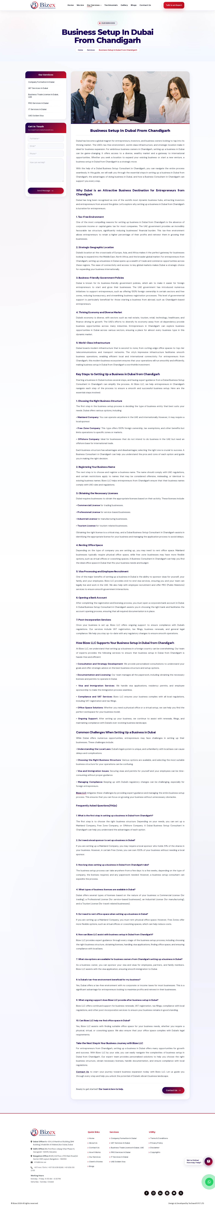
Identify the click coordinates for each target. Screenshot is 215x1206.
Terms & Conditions (159, 1138)
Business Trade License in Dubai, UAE (46, 95)
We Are (80, 5)
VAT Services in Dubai (46, 88)
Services (91, 50)
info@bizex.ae (38, 1162)
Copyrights (155, 1152)
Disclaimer (154, 1147)
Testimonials (111, 5)
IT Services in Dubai (46, 109)
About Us (93, 1143)
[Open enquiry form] (209, 1161)
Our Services (95, 1157)
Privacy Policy (156, 1143)
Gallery (124, 5)
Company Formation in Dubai (46, 82)
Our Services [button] (93, 5)
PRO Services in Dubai (46, 103)
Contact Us (145, 5)
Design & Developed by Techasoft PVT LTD (186, 1203)
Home (71, 5)
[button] (199, 1161)
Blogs (134, 5)
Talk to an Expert (174, 5)
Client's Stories (96, 1161)
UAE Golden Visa (46, 115)
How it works (95, 1152)
